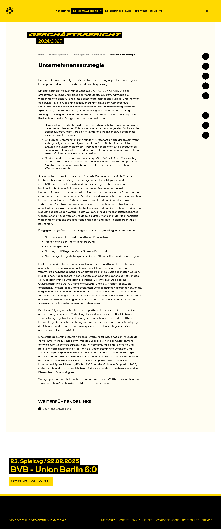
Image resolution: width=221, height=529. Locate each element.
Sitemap (207, 520)
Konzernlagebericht (58, 54)
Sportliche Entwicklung (54, 409)
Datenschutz (190, 520)
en (207, 11)
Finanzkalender (141, 520)
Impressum (108, 520)
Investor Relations (167, 520)
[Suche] (213, 11)
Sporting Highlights (29, 481)
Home (41, 54)
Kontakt (123, 520)
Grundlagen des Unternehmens (89, 54)
